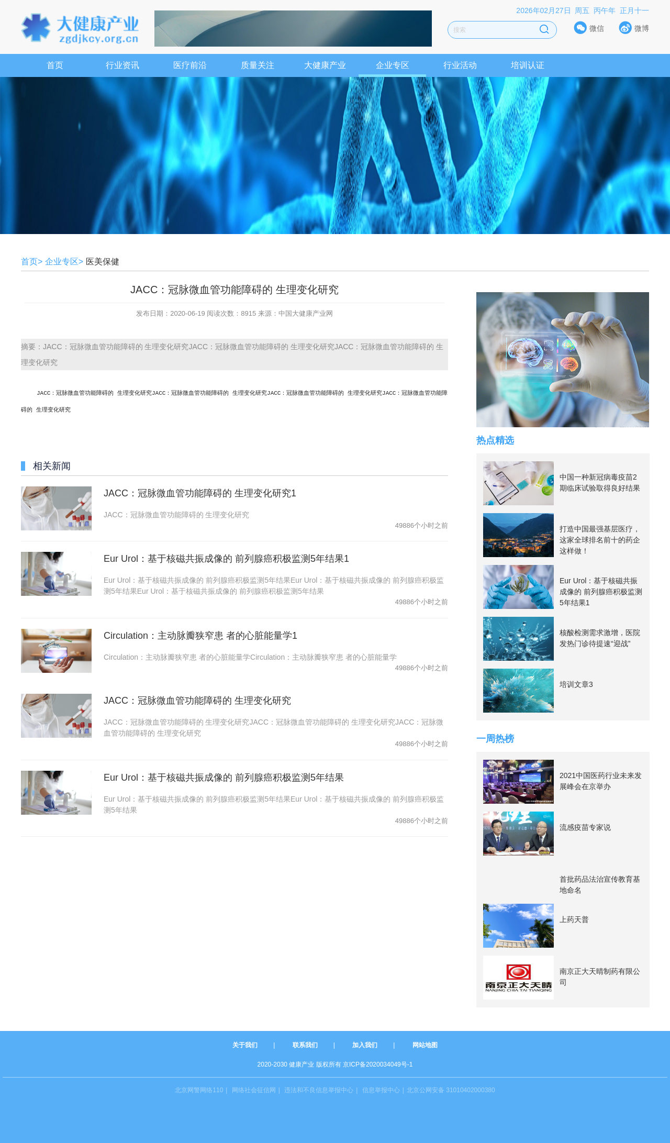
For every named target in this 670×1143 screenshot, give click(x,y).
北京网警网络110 (199, 1090)
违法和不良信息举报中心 (318, 1090)
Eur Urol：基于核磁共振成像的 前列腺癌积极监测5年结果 (224, 776)
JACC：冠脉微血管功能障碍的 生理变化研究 (197, 699)
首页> (31, 261)
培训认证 (527, 65)
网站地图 (425, 1045)
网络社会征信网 (254, 1090)
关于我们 (245, 1045)
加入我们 (364, 1045)
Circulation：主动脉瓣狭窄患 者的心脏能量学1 (200, 634)
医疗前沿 (190, 65)
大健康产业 (325, 65)
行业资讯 (122, 65)
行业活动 (460, 65)
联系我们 (305, 1045)
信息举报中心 (381, 1090)
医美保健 (102, 261)
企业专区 (392, 65)
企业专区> (64, 261)
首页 (55, 65)
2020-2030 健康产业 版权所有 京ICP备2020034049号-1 (335, 1064)
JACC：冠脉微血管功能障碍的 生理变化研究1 (200, 492)
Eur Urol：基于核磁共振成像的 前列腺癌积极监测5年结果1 (226, 557)
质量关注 (257, 65)
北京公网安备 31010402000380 (451, 1090)
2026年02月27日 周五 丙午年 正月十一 (582, 10)
